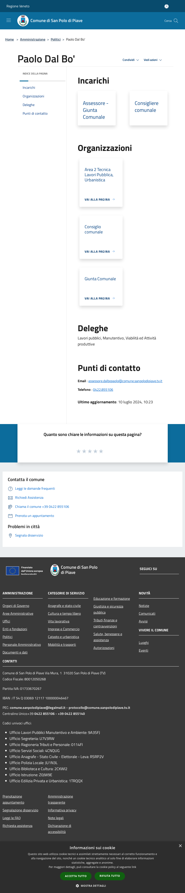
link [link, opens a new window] (134, 867)
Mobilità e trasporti (62, 644)
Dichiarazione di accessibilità (59, 828)
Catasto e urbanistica (63, 636)
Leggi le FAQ (12, 817)
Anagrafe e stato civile (64, 605)
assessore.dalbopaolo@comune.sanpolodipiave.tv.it (125, 380)
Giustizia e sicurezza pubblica (108, 609)
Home (9, 39)
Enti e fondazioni (15, 629)
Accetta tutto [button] (76, 876)
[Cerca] (176, 20)
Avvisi (143, 621)
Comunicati (147, 613)
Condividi (131, 60)
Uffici (6, 621)
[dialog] (92, 867)
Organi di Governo (16, 605)
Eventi (143, 650)
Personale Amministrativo (22, 644)
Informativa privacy (62, 810)
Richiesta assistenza (17, 825)
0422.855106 (103, 389)
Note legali (56, 817)
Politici (56, 39)
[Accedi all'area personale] (166, 6)
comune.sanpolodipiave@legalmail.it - (39, 707)
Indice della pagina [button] (35, 73)
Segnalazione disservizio (20, 810)
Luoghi (144, 642)
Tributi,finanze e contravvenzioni (105, 623)
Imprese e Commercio (63, 629)
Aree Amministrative (18, 613)
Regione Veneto (17, 6)
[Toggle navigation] (8, 20)
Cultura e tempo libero (64, 613)
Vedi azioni (153, 60)
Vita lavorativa (58, 621)
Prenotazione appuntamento (13, 799)
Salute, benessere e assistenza (107, 637)
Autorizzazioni (103, 647)
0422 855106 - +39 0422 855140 (59, 713)
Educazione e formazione (111, 598)
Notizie (144, 605)
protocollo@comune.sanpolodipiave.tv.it (99, 707)
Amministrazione (32, 39)
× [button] (180, 846)
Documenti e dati (15, 652)
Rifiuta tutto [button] (110, 876)
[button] (92, 886)
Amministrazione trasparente (60, 799)
